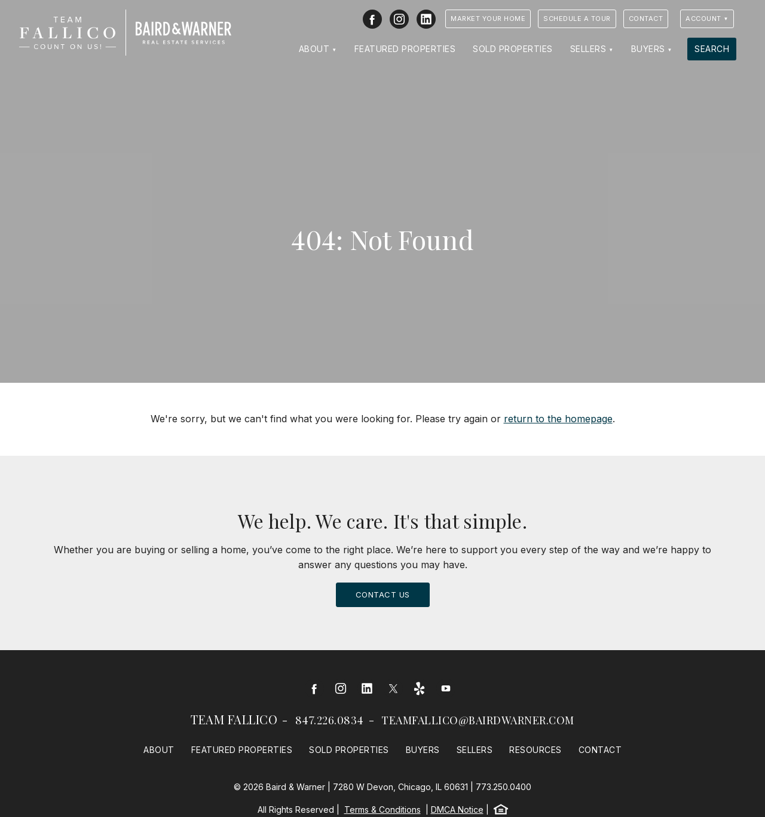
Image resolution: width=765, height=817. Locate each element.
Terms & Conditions (382, 809)
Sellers (588, 49)
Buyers (648, 49)
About (314, 49)
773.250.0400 (503, 787)
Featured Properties (405, 49)
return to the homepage (558, 419)
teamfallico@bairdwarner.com (477, 720)
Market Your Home (488, 18)
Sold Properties (513, 49)
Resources (535, 750)
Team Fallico (234, 719)
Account (703, 18)
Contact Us (383, 594)
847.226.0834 (329, 720)
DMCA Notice (457, 809)
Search (711, 49)
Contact (646, 18)
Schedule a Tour (577, 18)
